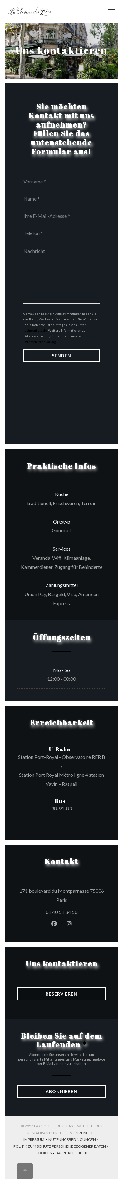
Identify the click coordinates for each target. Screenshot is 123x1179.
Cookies (45, 1153)
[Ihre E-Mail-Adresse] (61, 216)
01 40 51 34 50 (61, 912)
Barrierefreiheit (72, 1153)
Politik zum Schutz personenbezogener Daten (61, 1147)
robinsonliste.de (35, 330)
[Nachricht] (61, 274)
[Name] (61, 199)
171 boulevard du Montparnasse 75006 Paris (62, 895)
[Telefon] (61, 233)
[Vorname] (61, 181)
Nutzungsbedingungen (74, 1140)
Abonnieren (61, 1091)
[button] (111, 12)
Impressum (35, 1140)
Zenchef (87, 1133)
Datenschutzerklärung (39, 342)
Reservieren (61, 993)
